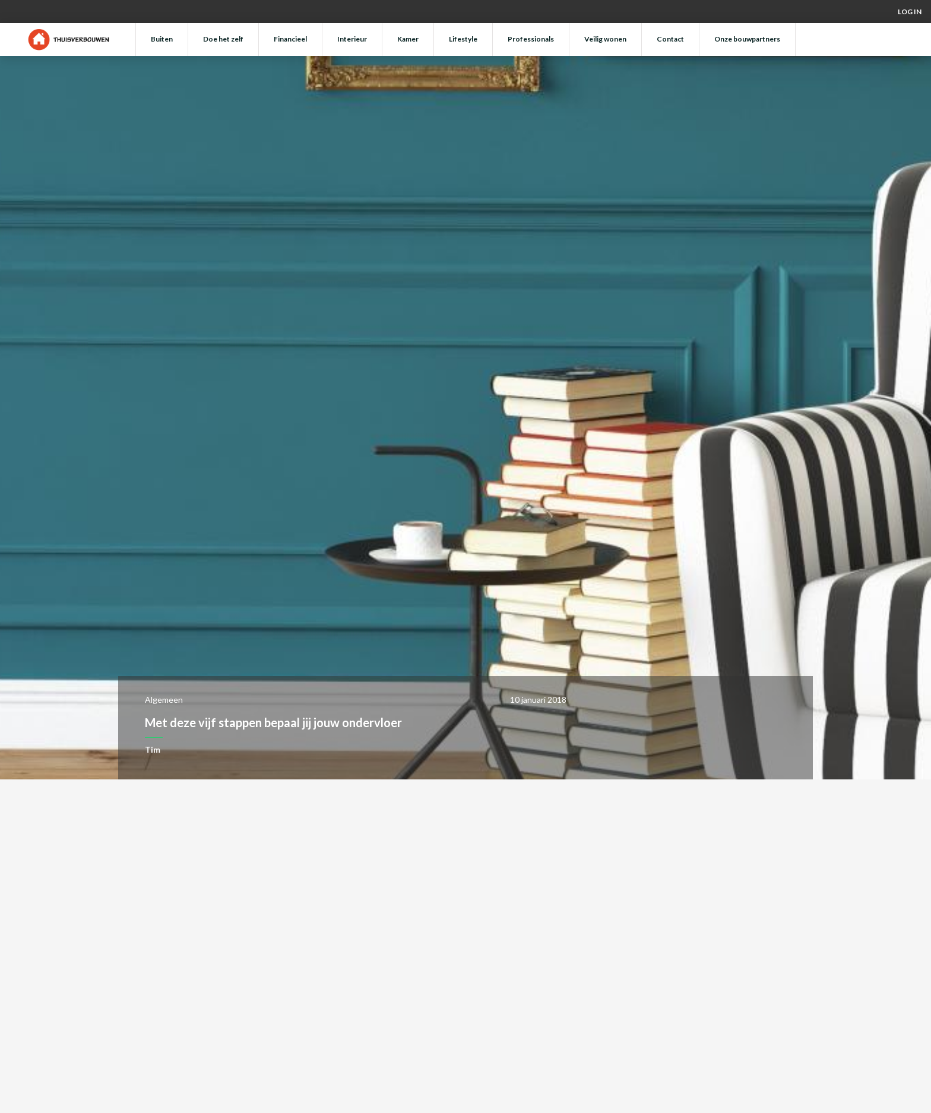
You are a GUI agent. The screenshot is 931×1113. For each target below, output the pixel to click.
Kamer (408, 38)
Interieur (352, 38)
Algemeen (164, 700)
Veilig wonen (605, 38)
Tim (152, 749)
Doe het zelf (223, 38)
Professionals (531, 38)
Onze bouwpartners (747, 38)
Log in (910, 11)
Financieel (290, 38)
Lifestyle (463, 38)
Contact (670, 38)
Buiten (162, 38)
